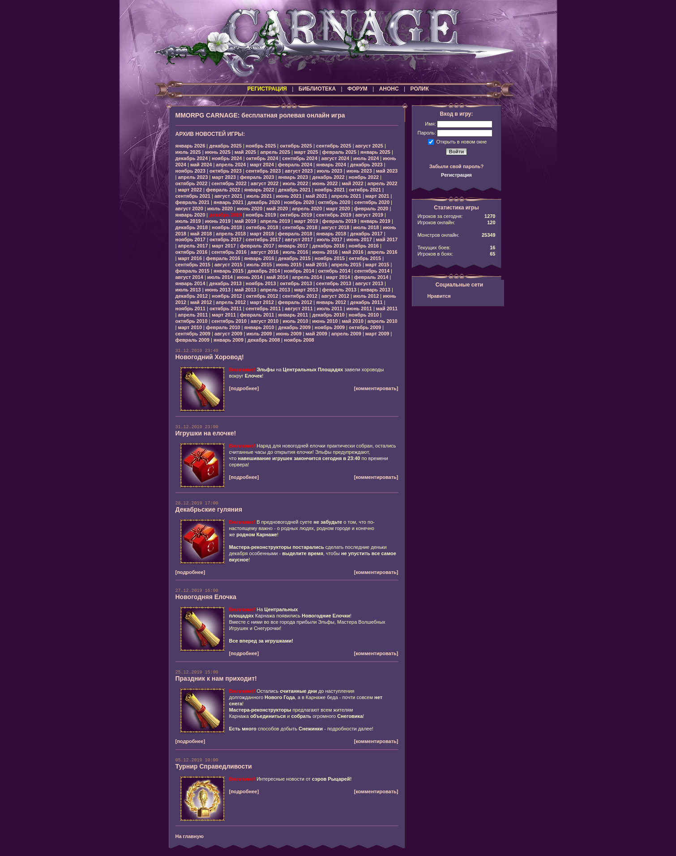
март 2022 (190, 189)
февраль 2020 (371, 208)
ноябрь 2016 (364, 245)
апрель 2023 (193, 177)
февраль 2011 (257, 314)
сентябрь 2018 (299, 227)
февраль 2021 (192, 202)
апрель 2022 (383, 183)
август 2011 (298, 308)
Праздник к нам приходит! (216, 678)
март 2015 (377, 264)
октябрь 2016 (191, 252)
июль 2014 (220, 277)
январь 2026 (190, 145)
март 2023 (224, 177)
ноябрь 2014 (299, 271)
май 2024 (201, 164)
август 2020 (189, 208)
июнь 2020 (249, 208)
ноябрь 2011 (190, 308)
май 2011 (387, 308)
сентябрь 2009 (193, 333)
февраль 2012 (295, 302)
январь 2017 (293, 245)
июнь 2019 (218, 221)
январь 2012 (331, 302)
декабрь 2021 (294, 189)
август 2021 (228, 196)
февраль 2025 (339, 152)
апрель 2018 (231, 233)
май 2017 (387, 239)
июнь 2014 (249, 277)
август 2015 (228, 264)
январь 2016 (259, 258)
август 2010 (264, 321)
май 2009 (316, 333)
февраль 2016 (223, 258)
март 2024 (262, 164)
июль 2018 (366, 227)
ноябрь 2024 (227, 158)
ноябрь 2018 (227, 227)
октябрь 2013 (296, 283)
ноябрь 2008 (299, 340)
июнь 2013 (218, 289)
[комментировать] (376, 388)
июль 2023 (329, 171)
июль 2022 (295, 183)
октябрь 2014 (334, 271)
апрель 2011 (193, 314)
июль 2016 (295, 252)
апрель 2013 (275, 289)
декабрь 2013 (225, 283)
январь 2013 (375, 289)
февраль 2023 (257, 177)
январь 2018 (331, 233)
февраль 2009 (192, 340)
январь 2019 (375, 221)
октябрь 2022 (191, 183)
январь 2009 (229, 340)
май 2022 (352, 183)
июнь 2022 (325, 183)
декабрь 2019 (225, 214)
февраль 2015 (192, 271)
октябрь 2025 (296, 145)
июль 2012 (366, 296)
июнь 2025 (218, 152)
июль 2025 (188, 152)
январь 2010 (259, 327)
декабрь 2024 (191, 158)
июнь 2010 (325, 321)
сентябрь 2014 (372, 271)
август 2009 (228, 333)
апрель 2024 (231, 164)
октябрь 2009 (365, 327)
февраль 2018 (295, 233)
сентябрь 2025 (333, 145)
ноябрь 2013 (261, 283)
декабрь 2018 (191, 227)
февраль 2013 (339, 289)
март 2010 (190, 327)
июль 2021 (259, 196)
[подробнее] (244, 388)
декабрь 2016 (328, 245)
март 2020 (338, 208)
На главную (189, 836)
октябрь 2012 (262, 296)
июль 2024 (366, 158)
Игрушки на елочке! (205, 433)
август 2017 (298, 239)
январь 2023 (293, 177)
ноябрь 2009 (330, 327)
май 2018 (201, 233)
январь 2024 (331, 164)
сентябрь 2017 (263, 239)
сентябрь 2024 (299, 158)
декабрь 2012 (191, 296)
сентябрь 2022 (229, 183)
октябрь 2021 (365, 189)
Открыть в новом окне (461, 141)
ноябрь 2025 (261, 145)
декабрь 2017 (366, 233)
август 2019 (369, 214)
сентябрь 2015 (193, 264)
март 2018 (262, 233)
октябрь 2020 (334, 202)
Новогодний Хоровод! (209, 357)
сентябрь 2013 (333, 283)
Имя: (430, 123)
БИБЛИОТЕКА (317, 89)
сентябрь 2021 (193, 196)
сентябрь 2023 (263, 171)
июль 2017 (329, 239)
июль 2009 (259, 333)
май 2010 (352, 321)
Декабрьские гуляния (208, 509)
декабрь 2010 (328, 314)
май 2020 (277, 208)
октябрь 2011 (226, 308)
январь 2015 (229, 271)
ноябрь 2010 (364, 314)
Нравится (439, 296)
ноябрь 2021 (330, 189)
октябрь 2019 (296, 214)
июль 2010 (295, 321)
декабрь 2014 (264, 271)
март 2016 (190, 258)
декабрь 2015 (294, 258)
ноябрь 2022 (364, 177)
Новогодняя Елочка (205, 596)
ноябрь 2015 (330, 258)
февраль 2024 (295, 164)
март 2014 (338, 277)
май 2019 (245, 221)
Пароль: (427, 132)
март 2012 (262, 302)
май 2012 (201, 302)
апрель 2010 (383, 321)
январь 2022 (259, 189)
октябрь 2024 (262, 158)
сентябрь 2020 (372, 202)
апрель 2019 (275, 221)
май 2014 (277, 277)
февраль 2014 (371, 277)
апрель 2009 (346, 333)
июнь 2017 (359, 239)
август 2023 (298, 171)
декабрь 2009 (294, 327)
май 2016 (352, 252)
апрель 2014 (307, 277)
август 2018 (335, 227)
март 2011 (224, 314)
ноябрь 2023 (190, 171)
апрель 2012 (231, 302)
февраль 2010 (223, 327)
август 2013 (369, 283)
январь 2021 (229, 202)
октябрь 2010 (191, 321)
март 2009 (377, 333)
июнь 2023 (359, 171)
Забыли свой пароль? (456, 166)
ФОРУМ (357, 89)
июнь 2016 (325, 252)
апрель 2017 (193, 245)
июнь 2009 (288, 333)
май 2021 (316, 196)
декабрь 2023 (366, 164)
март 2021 (377, 196)
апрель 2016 (383, 252)
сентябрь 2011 (263, 308)
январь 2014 (190, 283)
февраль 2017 (257, 245)
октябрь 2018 (262, 227)
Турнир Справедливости (213, 766)
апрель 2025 (275, 152)
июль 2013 (188, 289)
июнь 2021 (288, 196)
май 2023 (387, 171)
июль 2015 (259, 264)
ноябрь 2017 (190, 239)
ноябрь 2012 (227, 296)
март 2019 (306, 221)
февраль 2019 (339, 221)
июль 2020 (220, 208)
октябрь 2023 (226, 171)
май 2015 (316, 264)
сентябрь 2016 (229, 252)
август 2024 (335, 158)
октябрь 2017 (226, 239)
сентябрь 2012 (299, 296)
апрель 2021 (346, 196)
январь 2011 (293, 314)
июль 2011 (329, 308)
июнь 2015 (288, 264)
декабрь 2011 (366, 302)
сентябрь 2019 (333, 214)
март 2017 (224, 245)
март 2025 (306, 152)
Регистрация (456, 175)
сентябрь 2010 (229, 321)
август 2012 (335, 296)
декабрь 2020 (264, 202)
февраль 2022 (223, 189)
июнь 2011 (359, 308)
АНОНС (389, 89)
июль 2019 (188, 221)
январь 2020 (190, 214)
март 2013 (306, 289)
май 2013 (245, 289)
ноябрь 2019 (261, 214)
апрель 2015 (346, 264)
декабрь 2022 (328, 177)
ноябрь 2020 (299, 202)
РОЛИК (420, 89)
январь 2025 (375, 152)
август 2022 (264, 183)
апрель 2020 (307, 208)
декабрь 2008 (264, 340)
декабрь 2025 (225, 145)
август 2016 (264, 252)
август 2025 (369, 145)
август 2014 (189, 277)
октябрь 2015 (365, 258)
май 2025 (245, 152)
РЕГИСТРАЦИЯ (267, 89)
